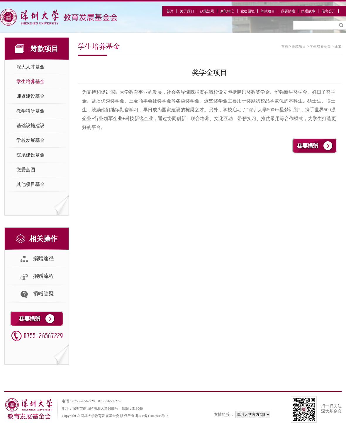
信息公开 (328, 11)
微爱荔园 (25, 169)
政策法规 (207, 11)
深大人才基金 (30, 66)
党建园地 (247, 11)
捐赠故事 (308, 11)
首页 (170, 11)
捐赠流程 (37, 276)
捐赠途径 (37, 259)
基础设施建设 (30, 125)
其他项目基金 (30, 184)
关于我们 (187, 11)
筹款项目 (268, 11)
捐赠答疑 (37, 294)
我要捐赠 (288, 11)
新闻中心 (227, 11)
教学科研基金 (30, 110)
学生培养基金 (30, 81)
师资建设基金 (30, 96)
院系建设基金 (30, 154)
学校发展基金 (30, 140)
